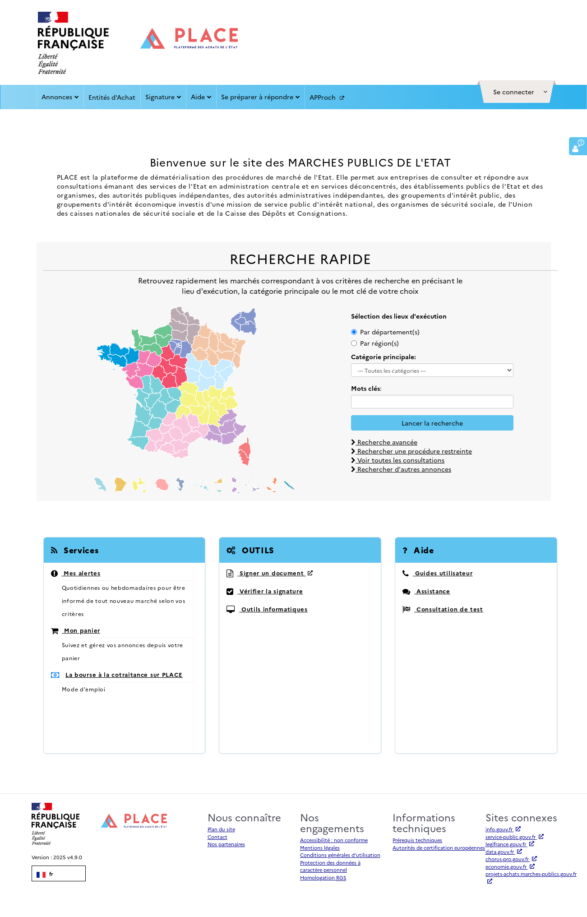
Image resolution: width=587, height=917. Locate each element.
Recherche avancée (384, 441)
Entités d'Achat (111, 97)
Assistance (426, 591)
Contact (217, 837)
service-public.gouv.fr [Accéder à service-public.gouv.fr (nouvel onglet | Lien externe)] (514, 837)
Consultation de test (442, 609)
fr (45, 874)
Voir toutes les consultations (397, 459)
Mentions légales (320, 847)
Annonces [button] (60, 96)
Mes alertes (76, 573)
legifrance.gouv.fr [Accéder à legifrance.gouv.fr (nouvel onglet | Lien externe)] (509, 844)
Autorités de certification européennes (439, 847)
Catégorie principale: (383, 356)
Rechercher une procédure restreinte (411, 450)
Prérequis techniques (417, 840)
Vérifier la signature (264, 591)
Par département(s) (385, 331)
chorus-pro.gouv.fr (511, 859)
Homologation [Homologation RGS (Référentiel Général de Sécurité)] (323, 877)
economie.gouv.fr (510, 866)
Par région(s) (375, 342)
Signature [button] (163, 96)
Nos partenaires (226, 844)
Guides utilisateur (437, 573)
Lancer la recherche (432, 422)
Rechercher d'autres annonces (401, 468)
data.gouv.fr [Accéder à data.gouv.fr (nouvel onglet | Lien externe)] (503, 851)
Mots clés (365, 388)
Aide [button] (201, 96)
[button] (517, 91)
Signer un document (269, 573)
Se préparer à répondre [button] (260, 96)
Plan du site (221, 829)
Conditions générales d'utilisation (340, 855)
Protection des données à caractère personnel (330, 866)
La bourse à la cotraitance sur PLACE (124, 674)
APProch (327, 97)
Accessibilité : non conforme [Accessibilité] (334, 840)
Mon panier (75, 630)
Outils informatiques (266, 609)
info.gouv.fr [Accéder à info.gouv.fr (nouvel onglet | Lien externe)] (503, 829)
